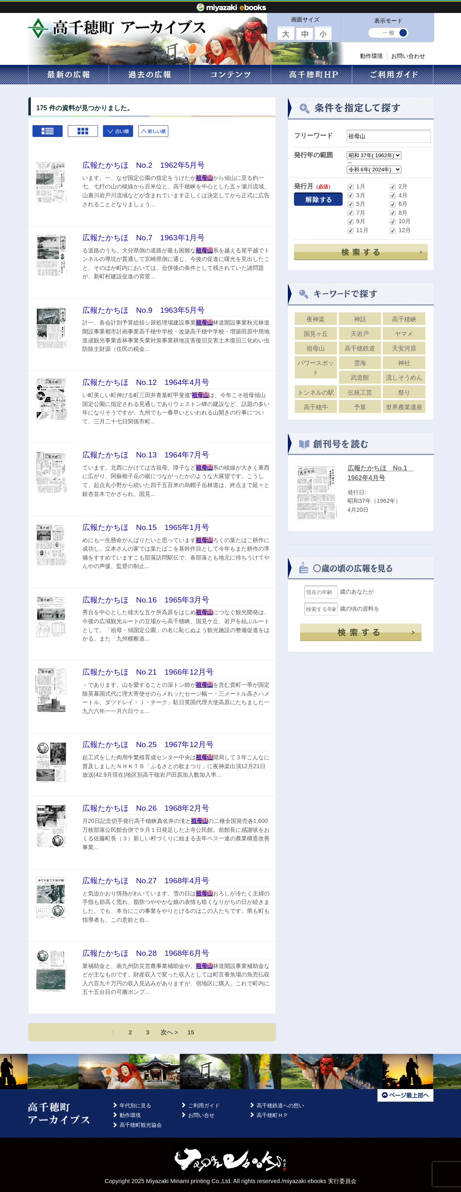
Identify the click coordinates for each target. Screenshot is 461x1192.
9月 (356, 222)
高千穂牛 (316, 407)
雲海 (360, 362)
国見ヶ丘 (316, 333)
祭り (404, 392)
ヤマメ (404, 333)
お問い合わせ (408, 56)
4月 (398, 195)
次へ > (169, 1032)
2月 (398, 187)
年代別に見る (135, 1105)
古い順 (118, 135)
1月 (356, 187)
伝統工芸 (360, 392)
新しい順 (153, 135)
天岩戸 (360, 333)
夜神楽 (316, 319)
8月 (398, 213)
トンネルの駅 (316, 392)
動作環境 (371, 56)
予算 (360, 407)
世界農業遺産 (404, 407)
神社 (404, 362)
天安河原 (404, 348)
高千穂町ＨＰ (272, 1115)
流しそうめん (404, 377)
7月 (356, 213)
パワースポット (316, 367)
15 (190, 1032)
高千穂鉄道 (360, 348)
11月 (358, 231)
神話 (360, 319)
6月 (398, 204)
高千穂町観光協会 (141, 1125)
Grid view (83, 135)
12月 (400, 231)
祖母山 (316, 348)
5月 (356, 204)
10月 (400, 222)
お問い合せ (201, 1115)
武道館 (360, 377)
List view (48, 135)
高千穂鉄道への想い (280, 1105)
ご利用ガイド (204, 1105)
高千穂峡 (404, 319)
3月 (356, 195)
